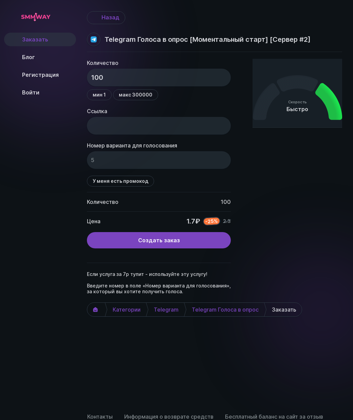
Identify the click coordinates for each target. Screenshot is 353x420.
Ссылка (97, 111)
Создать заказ (159, 240)
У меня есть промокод (120, 181)
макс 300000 (135, 95)
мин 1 (99, 95)
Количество (102, 62)
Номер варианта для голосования (132, 145)
